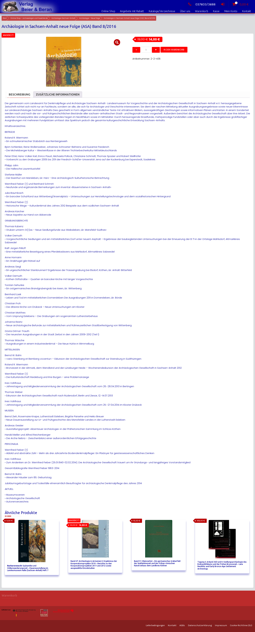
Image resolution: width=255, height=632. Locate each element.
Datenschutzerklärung (200, 625)
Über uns (185, 11)
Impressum (221, 625)
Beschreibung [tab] (19, 94)
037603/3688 (201, 4)
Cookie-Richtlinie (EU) (241, 625)
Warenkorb (201, 11)
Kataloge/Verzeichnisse (162, 11)
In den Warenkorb (174, 49)
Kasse (216, 11)
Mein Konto (230, 11)
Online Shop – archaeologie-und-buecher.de (29, 18)
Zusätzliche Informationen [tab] (58, 94)
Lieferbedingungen (155, 625)
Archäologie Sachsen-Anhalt (63, 18)
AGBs (182, 625)
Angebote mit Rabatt (132, 11)
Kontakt (246, 11)
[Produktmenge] (146, 50)
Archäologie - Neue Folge (89, 18)
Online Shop (108, 11)
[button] (117, 42)
